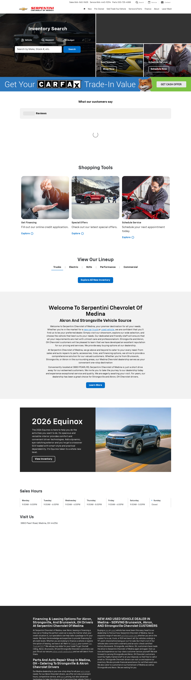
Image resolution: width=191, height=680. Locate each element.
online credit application (62, 604)
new (107, 582)
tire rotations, (49, 634)
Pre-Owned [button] (99, 9)
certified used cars (129, 588)
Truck (35, 598)
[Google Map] (95, 515)
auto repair (85, 623)
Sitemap (62, 671)
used (113, 582)
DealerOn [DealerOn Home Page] (54, 671)
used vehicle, (108, 282)
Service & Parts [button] (135, 9)
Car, (90, 596)
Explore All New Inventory (95, 232)
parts (63, 629)
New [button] (90, 9)
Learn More (95, 337)
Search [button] (72, 49)
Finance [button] (148, 9)
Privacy (69, 671)
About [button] (156, 9)
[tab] (26, 40)
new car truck (91, 282)
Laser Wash (167, 9)
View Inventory (43, 411)
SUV (42, 598)
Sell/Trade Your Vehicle (116, 9)
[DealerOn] (26, 671)
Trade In (74, 596)
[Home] (84, 9)
